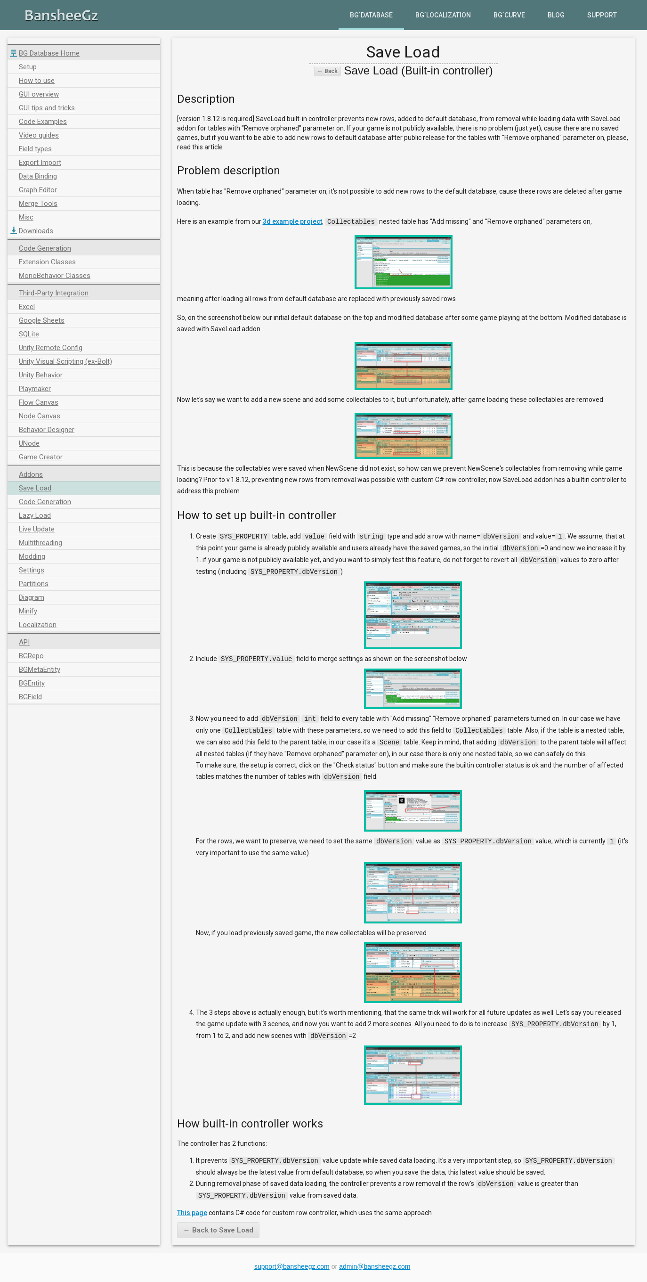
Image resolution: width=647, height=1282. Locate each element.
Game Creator (41, 457)
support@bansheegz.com (292, 1259)
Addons (31, 474)
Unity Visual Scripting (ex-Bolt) (65, 361)
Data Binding (38, 176)
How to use (37, 80)
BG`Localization (443, 15)
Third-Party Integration (54, 293)
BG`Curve (509, 15)
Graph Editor (38, 190)
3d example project (292, 221)
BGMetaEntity (39, 669)
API (24, 642)
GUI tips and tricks (47, 108)
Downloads (36, 231)
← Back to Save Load (218, 1222)
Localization (38, 625)
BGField (30, 697)
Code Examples (43, 121)
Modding (32, 556)
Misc (26, 217)
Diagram (31, 597)
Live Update (37, 529)
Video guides (39, 135)
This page (192, 1205)
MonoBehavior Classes (54, 275)
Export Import (40, 162)
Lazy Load (35, 515)
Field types (35, 149)
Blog (556, 15)
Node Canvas (39, 416)
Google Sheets (42, 320)
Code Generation (45, 248)
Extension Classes (47, 262)
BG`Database (371, 15)
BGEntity (32, 683)
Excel (27, 306)
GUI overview (39, 94)
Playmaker (35, 388)
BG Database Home (49, 53)
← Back (327, 71)
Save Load (35, 488)
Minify (28, 611)
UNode (29, 443)
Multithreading (40, 543)
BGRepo (31, 656)
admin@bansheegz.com (374, 1259)
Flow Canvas (38, 402)
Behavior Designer (46, 429)
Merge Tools (38, 203)
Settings (31, 570)
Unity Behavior (41, 375)
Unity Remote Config (50, 347)
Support (602, 15)
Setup (28, 67)
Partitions (34, 584)
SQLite (29, 334)
